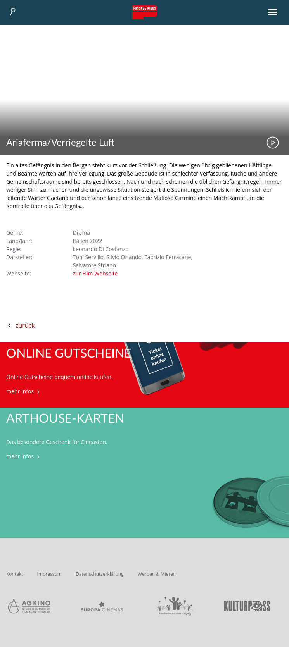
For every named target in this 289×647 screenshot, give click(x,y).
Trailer (272, 142)
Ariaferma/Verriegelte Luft (60, 143)
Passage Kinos (144, 12)
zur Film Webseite (95, 273)
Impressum (49, 574)
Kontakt (14, 574)
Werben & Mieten (157, 574)
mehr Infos (24, 391)
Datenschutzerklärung (100, 574)
